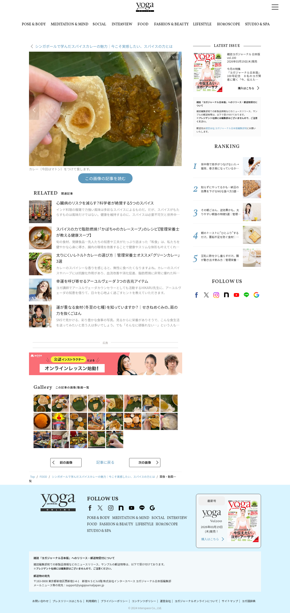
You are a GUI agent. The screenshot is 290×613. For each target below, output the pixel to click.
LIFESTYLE (202, 24)
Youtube (236, 295)
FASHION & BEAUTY (171, 24)
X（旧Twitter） (100, 508)
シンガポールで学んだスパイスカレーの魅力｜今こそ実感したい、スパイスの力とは (104, 46)
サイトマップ (230, 601)
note (226, 295)
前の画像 (66, 462)
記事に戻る (105, 462)
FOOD (143, 24)
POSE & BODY (34, 24)
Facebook (197, 295)
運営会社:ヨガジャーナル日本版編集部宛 (226, 128)
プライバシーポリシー (114, 601)
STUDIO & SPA (257, 24)
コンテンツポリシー (144, 601)
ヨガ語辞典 (249, 601)
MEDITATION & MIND (69, 24)
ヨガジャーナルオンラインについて (196, 601)
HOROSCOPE (228, 24)
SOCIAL (99, 24)
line (246, 295)
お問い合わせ (40, 601)
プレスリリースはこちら (67, 601)
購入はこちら (246, 88)
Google (256, 295)
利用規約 (91, 601)
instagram (216, 295)
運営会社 (165, 601)
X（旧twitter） (206, 295)
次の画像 (144, 462)
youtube (131, 508)
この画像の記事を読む (105, 178)
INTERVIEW (122, 24)
